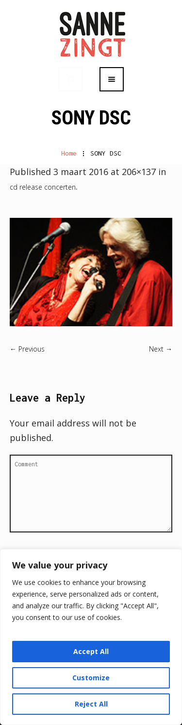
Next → (160, 349)
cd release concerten (43, 187)
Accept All (91, 651)
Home (69, 153)
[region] (91, 637)
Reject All (91, 703)
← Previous (27, 349)
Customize (91, 677)
